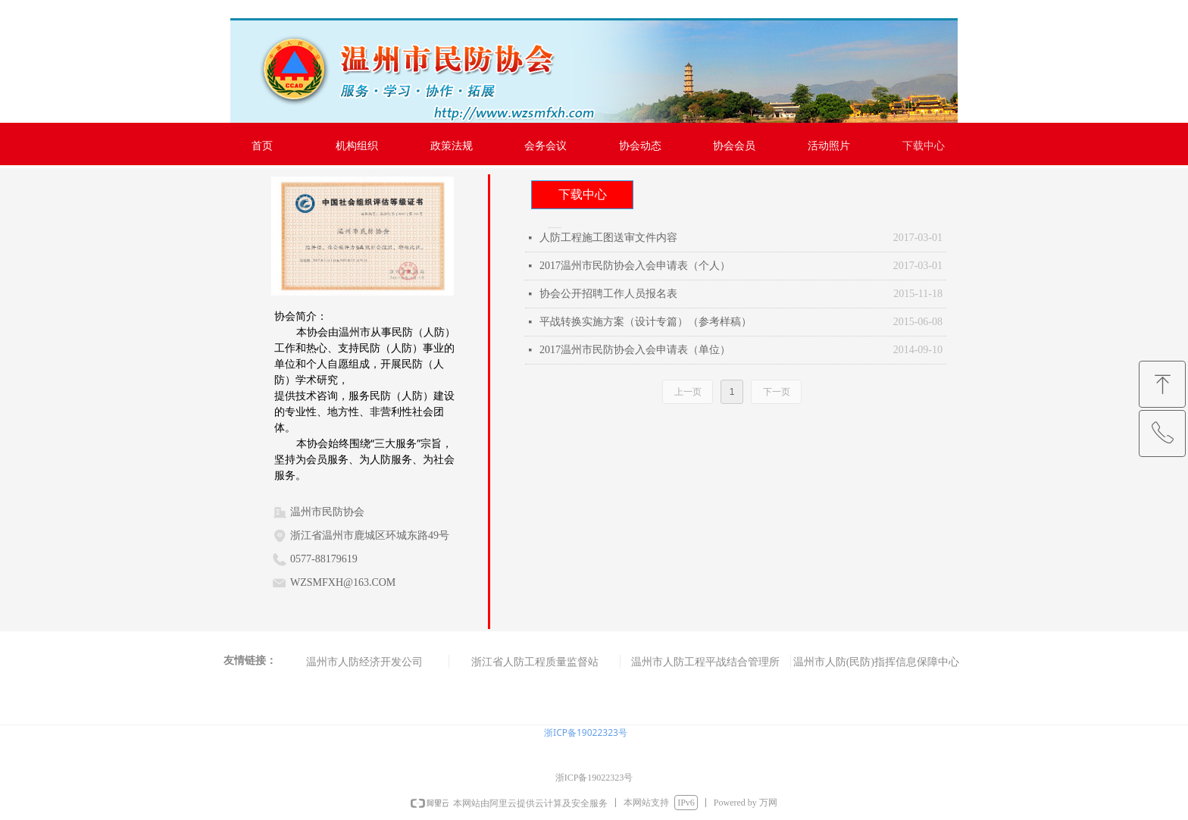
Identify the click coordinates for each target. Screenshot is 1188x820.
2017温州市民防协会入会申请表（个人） (634, 265)
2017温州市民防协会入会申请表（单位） (634, 349)
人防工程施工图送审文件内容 (608, 237)
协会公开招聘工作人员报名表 (608, 293)
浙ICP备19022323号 (585, 732)
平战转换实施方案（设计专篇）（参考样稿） (645, 321)
